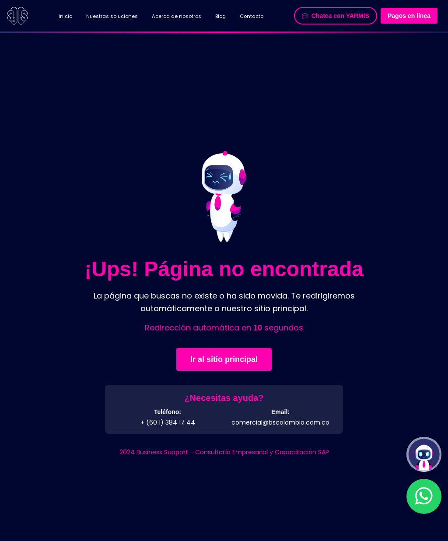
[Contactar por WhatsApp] (423, 496)
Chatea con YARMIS (335, 15)
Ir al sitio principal (224, 359)
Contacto (251, 16)
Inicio (65, 16)
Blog (220, 16)
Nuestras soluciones (112, 16)
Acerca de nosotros (176, 16)
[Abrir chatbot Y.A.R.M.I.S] (423, 454)
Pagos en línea (409, 15)
